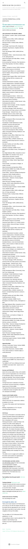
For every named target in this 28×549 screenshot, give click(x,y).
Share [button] (3, 529)
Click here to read (15, 482)
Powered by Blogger (14, 544)
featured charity (21, 531)
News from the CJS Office (11, 5)
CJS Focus (8, 531)
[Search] (25, 2)
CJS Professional (13, 531)
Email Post (8, 529)
